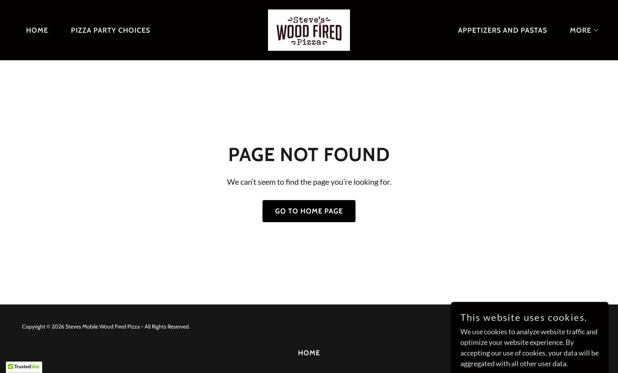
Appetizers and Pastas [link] (502, 30)
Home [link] (37, 30)
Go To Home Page (309, 211)
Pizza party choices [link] (110, 30)
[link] (309, 29)
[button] (581, 30)
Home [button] (309, 353)
